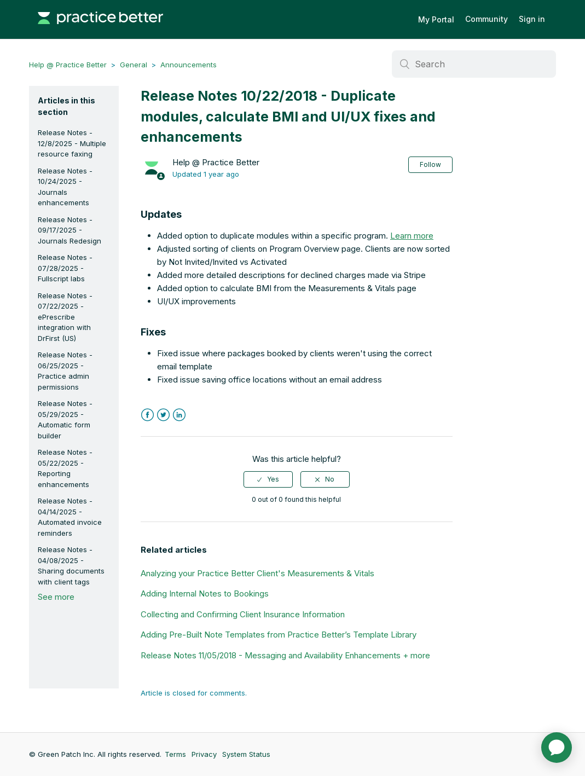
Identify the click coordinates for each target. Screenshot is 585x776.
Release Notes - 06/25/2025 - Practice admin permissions (65, 370)
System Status (246, 754)
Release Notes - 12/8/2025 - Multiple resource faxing (72, 143)
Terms (175, 754)
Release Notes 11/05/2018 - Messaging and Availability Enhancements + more (285, 655)
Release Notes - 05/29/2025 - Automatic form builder (65, 419)
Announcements (188, 64)
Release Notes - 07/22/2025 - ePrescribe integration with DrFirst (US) (65, 317)
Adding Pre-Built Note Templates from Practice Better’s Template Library (278, 634)
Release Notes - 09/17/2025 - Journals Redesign (69, 230)
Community (486, 19)
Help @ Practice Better (68, 64)
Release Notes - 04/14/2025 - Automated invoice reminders (70, 516)
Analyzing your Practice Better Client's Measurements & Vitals (257, 573)
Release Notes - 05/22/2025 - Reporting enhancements (65, 468)
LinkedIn (179, 415)
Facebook (147, 415)
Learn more (411, 235)
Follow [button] (430, 164)
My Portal (436, 19)
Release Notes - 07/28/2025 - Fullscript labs (65, 268)
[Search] (474, 64)
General (133, 64)
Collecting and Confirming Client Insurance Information (243, 614)
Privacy (204, 754)
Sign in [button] (532, 19)
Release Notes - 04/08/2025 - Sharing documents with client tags (71, 565)
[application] (556, 747)
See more (56, 597)
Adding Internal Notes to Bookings (205, 593)
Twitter (163, 415)
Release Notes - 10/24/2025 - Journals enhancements (65, 186)
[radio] (268, 479)
